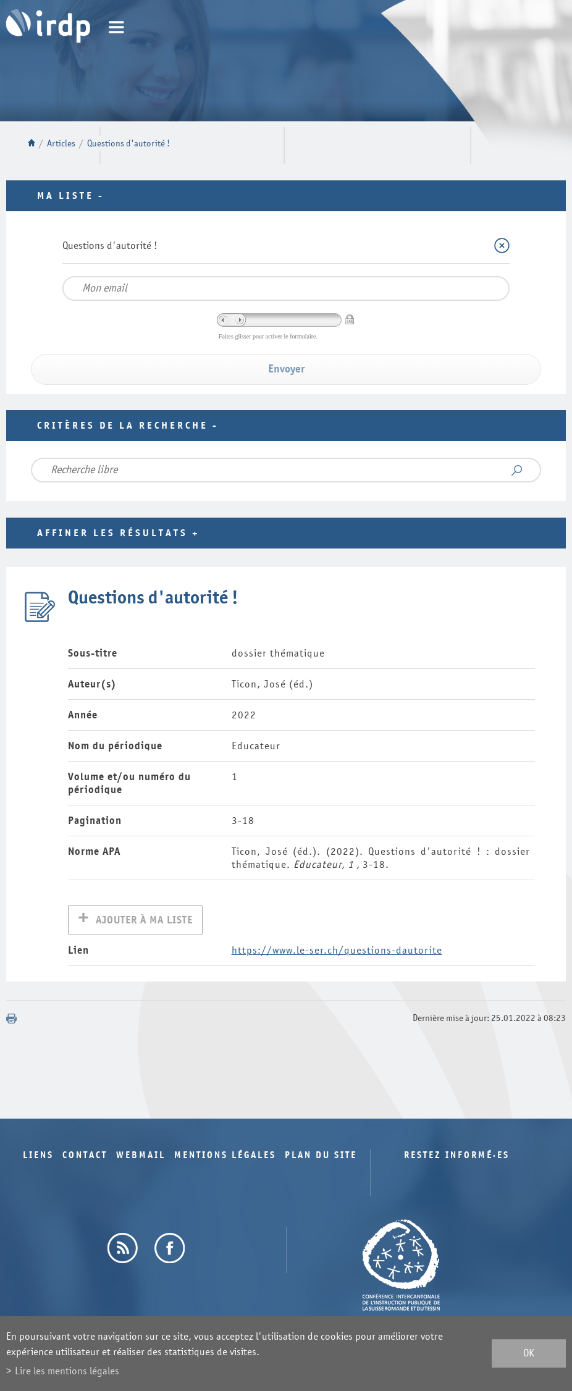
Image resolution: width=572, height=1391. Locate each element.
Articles (61, 143)
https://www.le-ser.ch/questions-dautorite (337, 951)
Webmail (141, 1156)
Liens (38, 1156)
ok (528, 1353)
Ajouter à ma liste (144, 921)
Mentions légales (225, 1156)
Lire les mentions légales (67, 1371)
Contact (84, 1156)
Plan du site (321, 1156)
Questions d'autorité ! (128, 143)
